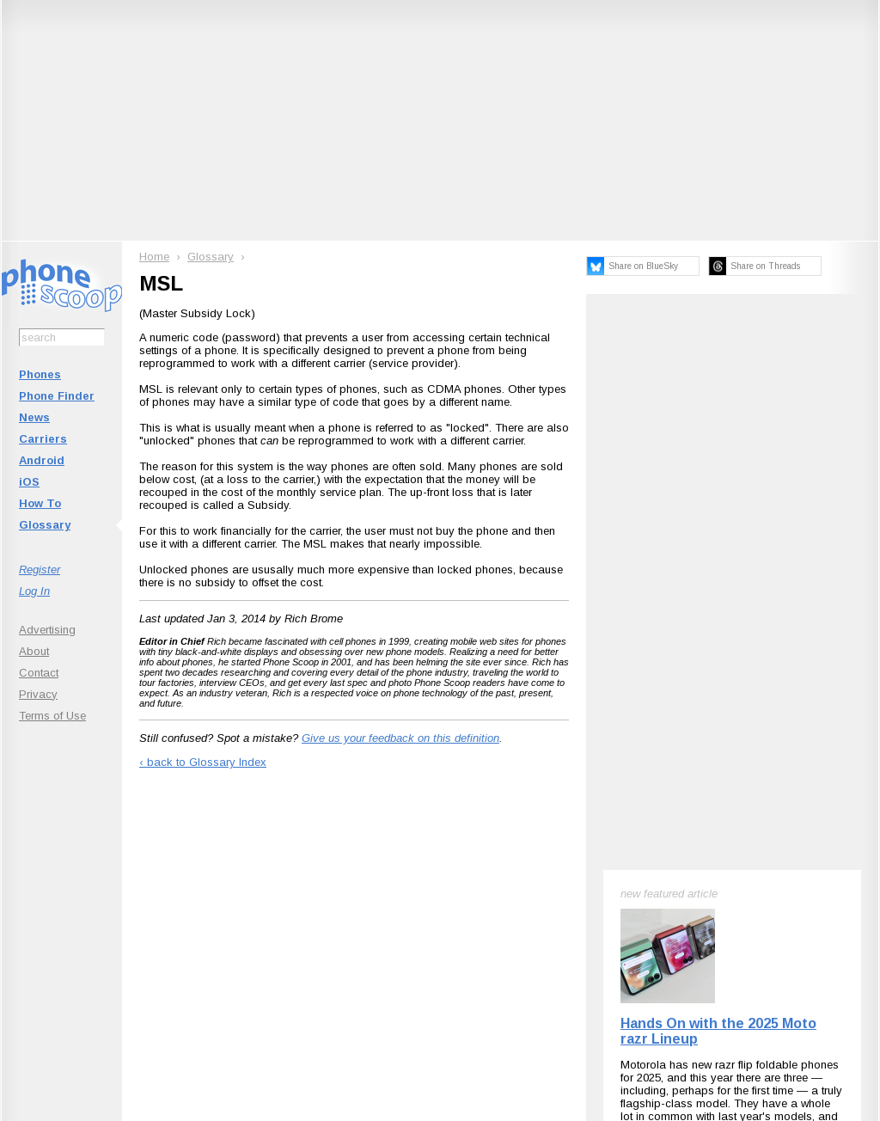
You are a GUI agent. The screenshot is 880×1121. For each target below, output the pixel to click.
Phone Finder (57, 395)
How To (40, 503)
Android (41, 460)
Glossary (44, 524)
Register (39, 569)
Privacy (38, 694)
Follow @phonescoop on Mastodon (410, 885)
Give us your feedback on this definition (400, 738)
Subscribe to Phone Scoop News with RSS (98, 885)
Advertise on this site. (440, 989)
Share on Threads (765, 266)
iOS (29, 481)
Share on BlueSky (643, 266)
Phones (40, 374)
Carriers (43, 438)
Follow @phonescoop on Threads (566, 885)
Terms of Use (52, 715)
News (34, 417)
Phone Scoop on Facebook (710, 885)
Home (154, 256)
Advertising (47, 629)
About (34, 651)
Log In (34, 591)
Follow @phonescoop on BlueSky (254, 885)
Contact (38, 672)
